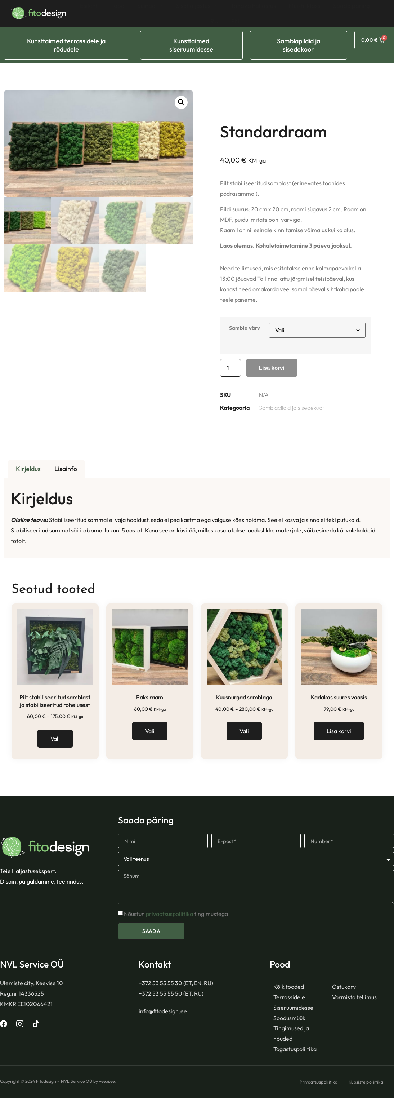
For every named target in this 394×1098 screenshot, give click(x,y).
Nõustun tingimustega (176, 914)
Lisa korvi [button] (339, 731)
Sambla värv (244, 328)
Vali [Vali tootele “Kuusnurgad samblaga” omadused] (244, 731)
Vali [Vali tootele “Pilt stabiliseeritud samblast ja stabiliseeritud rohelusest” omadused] (55, 739)
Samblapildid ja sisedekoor (291, 408)
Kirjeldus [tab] (28, 469)
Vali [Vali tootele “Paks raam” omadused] (150, 731)
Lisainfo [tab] (65, 469)
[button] (181, 102)
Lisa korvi (272, 368)
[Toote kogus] (230, 368)
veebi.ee (107, 1082)
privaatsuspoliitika (169, 914)
